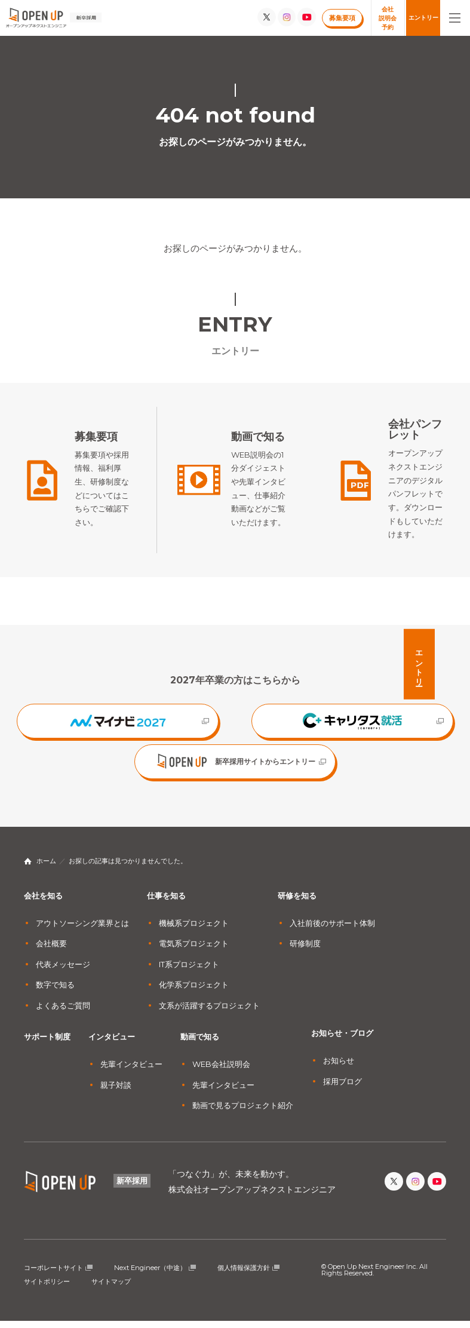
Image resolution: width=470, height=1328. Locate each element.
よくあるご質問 (63, 1012)
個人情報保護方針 (243, 1275)
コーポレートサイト (53, 1275)
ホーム (46, 868)
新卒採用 (132, 1187)
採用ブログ (342, 1088)
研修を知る (297, 902)
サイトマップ (111, 1288)
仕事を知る (166, 902)
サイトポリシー (47, 1288)
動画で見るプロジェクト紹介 (242, 1112)
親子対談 (115, 1092)
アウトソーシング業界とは (82, 930)
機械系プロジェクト (194, 930)
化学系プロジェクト (194, 991)
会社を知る (43, 902)
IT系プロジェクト (189, 971)
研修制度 (305, 950)
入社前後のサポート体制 (332, 930)
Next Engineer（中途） (150, 1275)
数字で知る (55, 991)
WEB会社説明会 (221, 1071)
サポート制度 (47, 1043)
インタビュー (111, 1043)
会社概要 (51, 950)
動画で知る (199, 1043)
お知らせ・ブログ (342, 1040)
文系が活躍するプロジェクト (209, 1012)
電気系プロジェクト (194, 950)
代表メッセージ (63, 971)
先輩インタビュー (131, 1071)
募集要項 (342, 18)
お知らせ (338, 1067)
